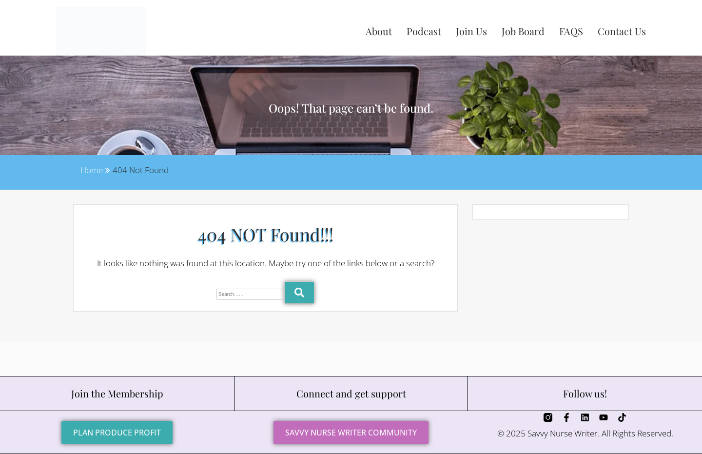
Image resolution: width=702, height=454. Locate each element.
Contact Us (622, 31)
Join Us (471, 31)
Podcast (424, 31)
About (379, 31)
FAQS (571, 31)
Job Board (523, 31)
